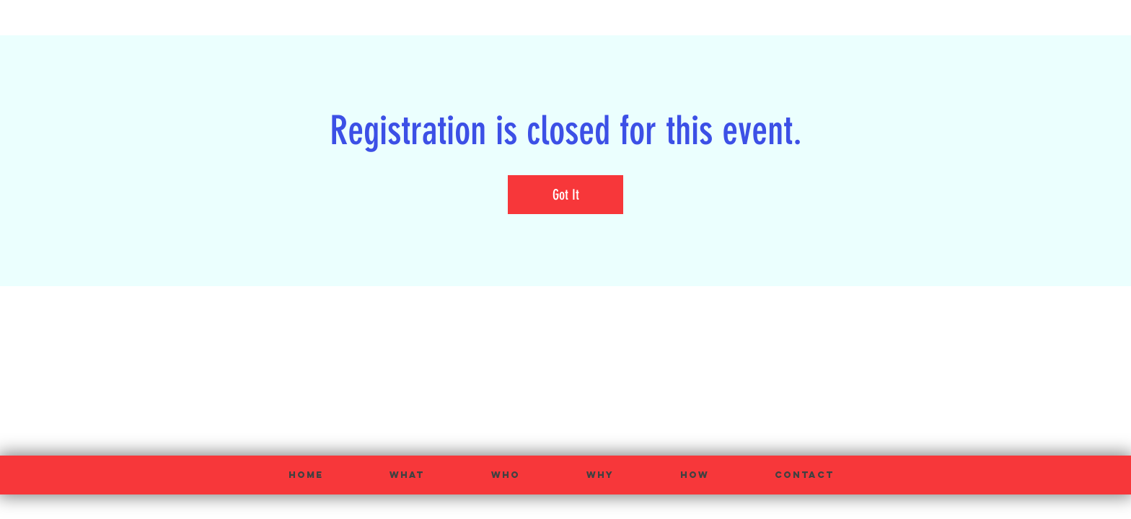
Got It (566, 194)
